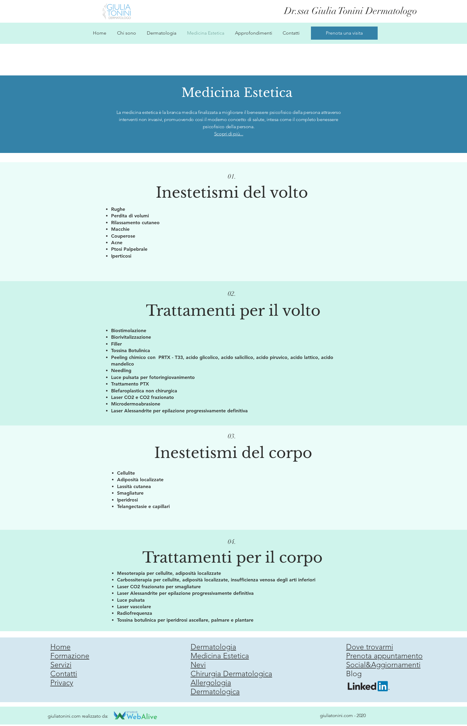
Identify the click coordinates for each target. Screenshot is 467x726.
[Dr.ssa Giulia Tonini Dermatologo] (351, 11)
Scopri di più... (228, 134)
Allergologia (211, 682)
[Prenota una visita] (344, 33)
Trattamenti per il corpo (232, 557)
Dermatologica (215, 691)
